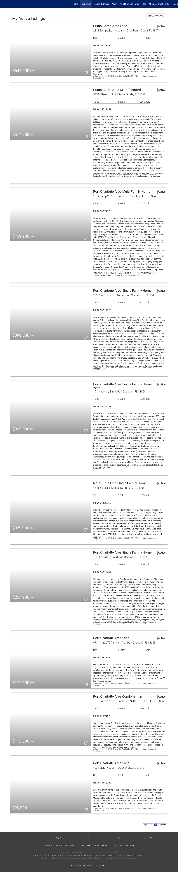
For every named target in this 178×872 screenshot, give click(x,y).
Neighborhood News (129, 4)
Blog (144, 4)
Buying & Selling (101, 4)
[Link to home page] (3, 4)
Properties (86, 4)
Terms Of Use (51, 846)
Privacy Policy (69, 846)
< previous (148, 825)
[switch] (85, 71)
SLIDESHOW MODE (156, 16)
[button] (89, 837)
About (114, 4)
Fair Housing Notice (123, 846)
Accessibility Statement (95, 846)
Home (75, 4)
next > (163, 825)
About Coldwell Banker (159, 4)
